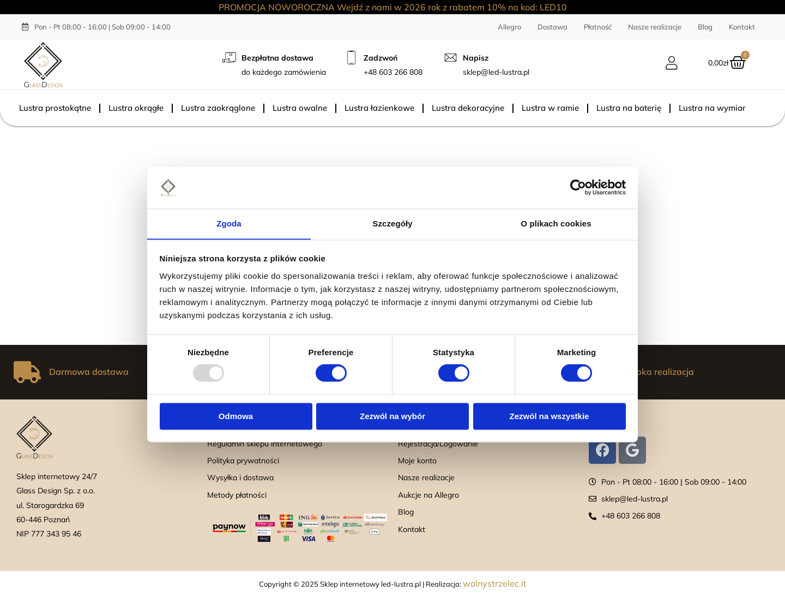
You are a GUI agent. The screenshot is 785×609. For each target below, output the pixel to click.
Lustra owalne (300, 108)
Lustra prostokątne (55, 108)
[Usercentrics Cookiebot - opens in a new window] (578, 187)
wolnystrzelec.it (495, 583)
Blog (705, 26)
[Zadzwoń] (351, 57)
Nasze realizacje (654, 26)
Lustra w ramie (550, 108)
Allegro (509, 26)
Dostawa (552, 26)
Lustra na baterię (628, 108)
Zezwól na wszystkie (549, 416)
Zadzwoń (380, 58)
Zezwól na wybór (392, 416)
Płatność (598, 26)
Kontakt (742, 26)
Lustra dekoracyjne (468, 108)
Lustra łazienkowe (379, 108)
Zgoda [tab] (228, 223)
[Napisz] (450, 57)
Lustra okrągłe (136, 108)
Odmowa (236, 416)
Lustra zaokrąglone (218, 108)
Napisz (475, 58)
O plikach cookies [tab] (556, 223)
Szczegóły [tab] (392, 223)
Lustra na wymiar (712, 108)
